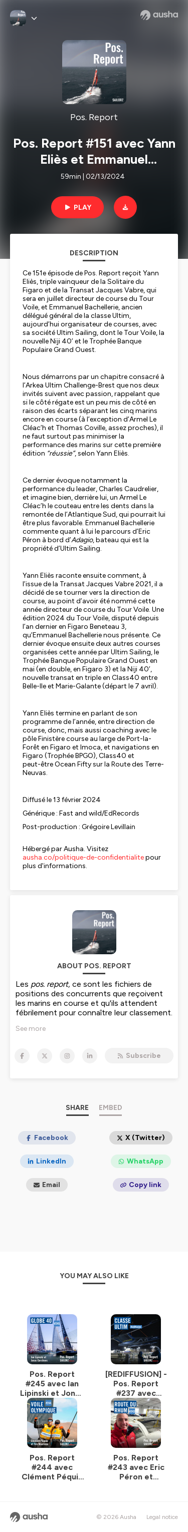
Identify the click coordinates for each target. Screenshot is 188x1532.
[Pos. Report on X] (44, 1055)
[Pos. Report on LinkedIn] (89, 1055)
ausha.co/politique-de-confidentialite (83, 857)
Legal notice (162, 1516)
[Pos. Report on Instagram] (67, 1055)
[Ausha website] (159, 15)
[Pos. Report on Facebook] (22, 1055)
